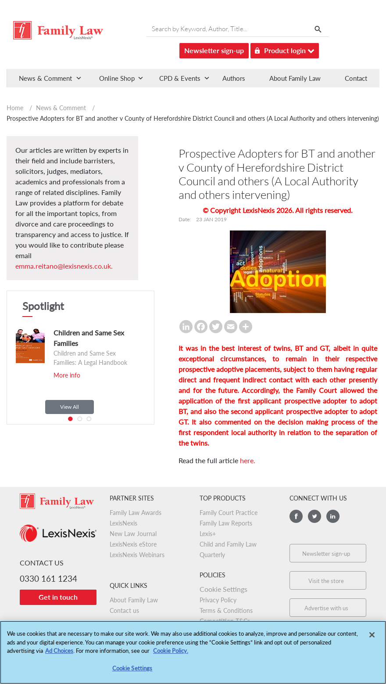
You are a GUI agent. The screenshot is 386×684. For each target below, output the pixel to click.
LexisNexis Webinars (137, 554)
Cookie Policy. (170, 654)
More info (67, 375)
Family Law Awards (135, 512)
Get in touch (58, 597)
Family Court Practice (228, 512)
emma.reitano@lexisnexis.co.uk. (64, 266)
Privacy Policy (218, 600)
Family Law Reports (226, 523)
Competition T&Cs (225, 621)
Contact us (124, 610)
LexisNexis (123, 523)
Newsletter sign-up (214, 50)
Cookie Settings (223, 589)
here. (247, 460)
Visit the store (326, 580)
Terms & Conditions (226, 610)
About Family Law (295, 78)
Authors (233, 78)
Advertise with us (326, 608)
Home (15, 108)
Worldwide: (53, 623)
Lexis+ (208, 533)
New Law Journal (133, 533)
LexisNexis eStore (133, 544)
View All (69, 406)
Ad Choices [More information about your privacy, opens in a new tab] (59, 654)
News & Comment (61, 108)
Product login (285, 48)
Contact (356, 78)
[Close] (372, 638)
